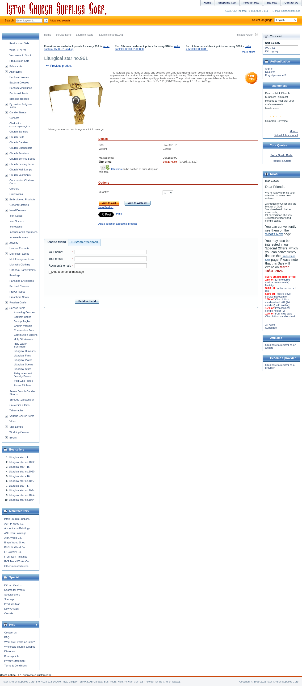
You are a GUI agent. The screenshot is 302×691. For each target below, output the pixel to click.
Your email (55, 259)
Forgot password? (275, 75)
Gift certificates (12, 585)
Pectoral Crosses (19, 286)
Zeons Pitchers (22, 385)
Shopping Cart (227, 2)
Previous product (58, 65)
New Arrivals (11, 608)
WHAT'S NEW (17, 50)
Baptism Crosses (19, 77)
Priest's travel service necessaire (278, 295)
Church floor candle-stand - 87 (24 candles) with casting (277, 302)
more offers (248, 51)
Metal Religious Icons (21, 259)
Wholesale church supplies (19, 646)
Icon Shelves (16, 221)
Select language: (274, 20)
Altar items (15, 71)
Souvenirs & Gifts (19, 405)
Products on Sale (19, 43)
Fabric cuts (15, 66)
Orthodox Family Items (22, 270)
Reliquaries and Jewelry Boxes (23, 375)
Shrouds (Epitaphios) (21, 399)
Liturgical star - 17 (19, 485)
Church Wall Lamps (20, 169)
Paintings (14, 275)
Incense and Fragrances (23, 232)
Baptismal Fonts (18, 93)
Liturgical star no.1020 (21, 471)
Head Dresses (17, 210)
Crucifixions (16, 194)
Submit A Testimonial (286, 135)
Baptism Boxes (22, 316)
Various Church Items (21, 415)
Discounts (10, 651)
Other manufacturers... (17, 566)
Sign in (269, 68)
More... (294, 131)
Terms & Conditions (15, 665)
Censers (14, 117)
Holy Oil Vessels (23, 339)
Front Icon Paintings (15, 556)
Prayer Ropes (17, 291)
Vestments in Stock (20, 55)
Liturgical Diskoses (25, 351)
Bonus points (11, 656)
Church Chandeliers (20, 147)
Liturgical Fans (22, 355)
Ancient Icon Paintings (17, 528)
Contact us (10, 632)
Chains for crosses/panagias (19, 125)
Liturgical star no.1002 (21, 462)
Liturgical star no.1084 (21, 499)
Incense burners (18, 237)
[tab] (56, 242)
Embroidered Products (22, 199)
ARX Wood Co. (13, 537)
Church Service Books (22, 158)
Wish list (270, 48)
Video (12, 421)
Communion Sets (24, 330)
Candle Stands (17, 112)
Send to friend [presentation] (56, 242)
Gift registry (271, 51)
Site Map (272, 2)
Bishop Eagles (22, 321)
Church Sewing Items (21, 164)
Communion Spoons (26, 334)
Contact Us (291, 2)
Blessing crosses (19, 98)
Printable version (244, 34)
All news (270, 324)
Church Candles (18, 142)
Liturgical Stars (84, 34)
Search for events (14, 589)
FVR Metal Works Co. (16, 561)
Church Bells (16, 137)
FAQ (6, 637)
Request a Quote (281, 160)
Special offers (12, 594)
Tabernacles (16, 410)
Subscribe (271, 327)
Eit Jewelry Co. (12, 551)
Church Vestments (20, 175)
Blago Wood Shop (14, 542)
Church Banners (18, 131)
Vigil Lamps (16, 426)
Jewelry (13, 242)
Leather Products (19, 248)
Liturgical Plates (23, 360)
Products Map (12, 604)
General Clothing (19, 204)
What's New (274, 234)
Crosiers (14, 188)
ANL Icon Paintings (15, 533)
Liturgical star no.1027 (21, 481)
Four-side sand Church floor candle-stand (280, 315)
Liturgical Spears (23, 364)
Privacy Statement (14, 660)
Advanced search (60, 20)
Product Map (251, 2)
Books (13, 437)
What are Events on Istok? (19, 642)
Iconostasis (15, 226)
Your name (55, 252)
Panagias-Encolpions (21, 280)
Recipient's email (59, 265)
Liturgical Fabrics (19, 253)
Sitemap (9, 599)
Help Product (105, 207)
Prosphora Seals (19, 297)
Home (47, 34)
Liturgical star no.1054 (21, 495)
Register (270, 71)
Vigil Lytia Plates (23, 380)
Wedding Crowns (19, 432)
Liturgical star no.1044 (21, 490)
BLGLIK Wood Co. (14, 547)
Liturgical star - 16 (19, 476)
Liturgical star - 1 (18, 457)
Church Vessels (23, 325)
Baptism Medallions (20, 88)
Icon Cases (15, 215)
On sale (8, 613)
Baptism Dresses (19, 82)
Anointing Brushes (24, 312)
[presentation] (98, 285)
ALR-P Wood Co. (14, 523)
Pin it (119, 213)
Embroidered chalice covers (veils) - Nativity (278, 282)
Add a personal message (66, 271)
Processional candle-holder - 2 (277, 309)
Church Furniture (19, 153)
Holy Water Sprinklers (20, 345)
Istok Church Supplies (16, 518)
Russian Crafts (17, 302)
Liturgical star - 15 (19, 466)
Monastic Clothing (19, 264)
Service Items (63, 34)
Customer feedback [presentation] (84, 242)
